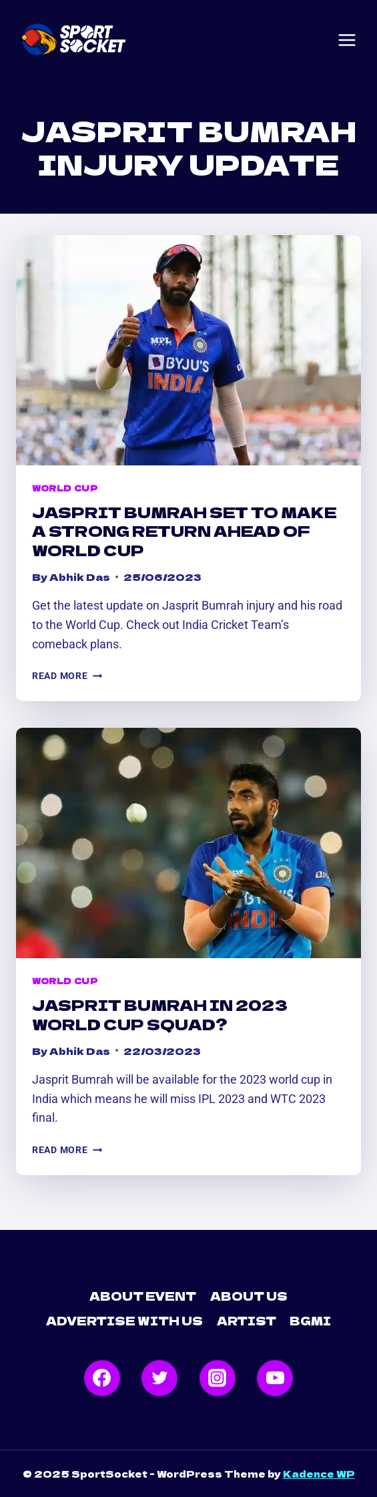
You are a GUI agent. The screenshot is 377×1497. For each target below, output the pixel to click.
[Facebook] (102, 1378)
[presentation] (188, 350)
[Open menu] (347, 40)
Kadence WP (319, 1473)
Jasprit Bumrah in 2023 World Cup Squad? (160, 1014)
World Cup (64, 487)
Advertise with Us (124, 1320)
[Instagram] (218, 1378)
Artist (246, 1320)
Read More (67, 676)
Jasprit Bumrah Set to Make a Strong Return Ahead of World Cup (184, 530)
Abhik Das (79, 577)
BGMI (310, 1320)
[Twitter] (159, 1378)
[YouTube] (275, 1378)
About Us (249, 1295)
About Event (142, 1295)
